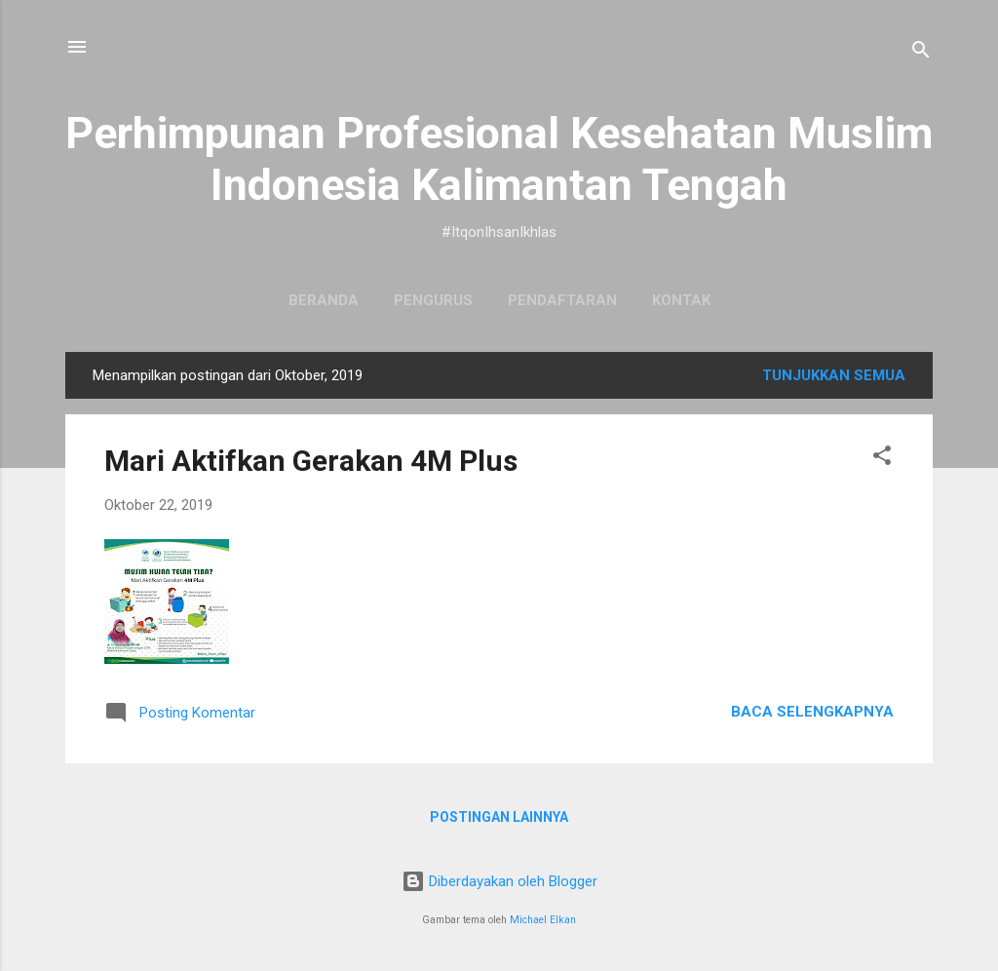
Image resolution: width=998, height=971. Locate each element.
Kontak (681, 300)
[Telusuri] (921, 53)
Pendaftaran (562, 300)
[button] (882, 459)
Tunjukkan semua (833, 375)
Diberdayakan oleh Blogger (499, 881)
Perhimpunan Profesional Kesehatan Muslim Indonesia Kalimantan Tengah (499, 159)
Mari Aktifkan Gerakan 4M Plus (311, 461)
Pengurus (433, 300)
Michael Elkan (543, 919)
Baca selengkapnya (812, 711)
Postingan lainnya (499, 817)
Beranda (323, 300)
